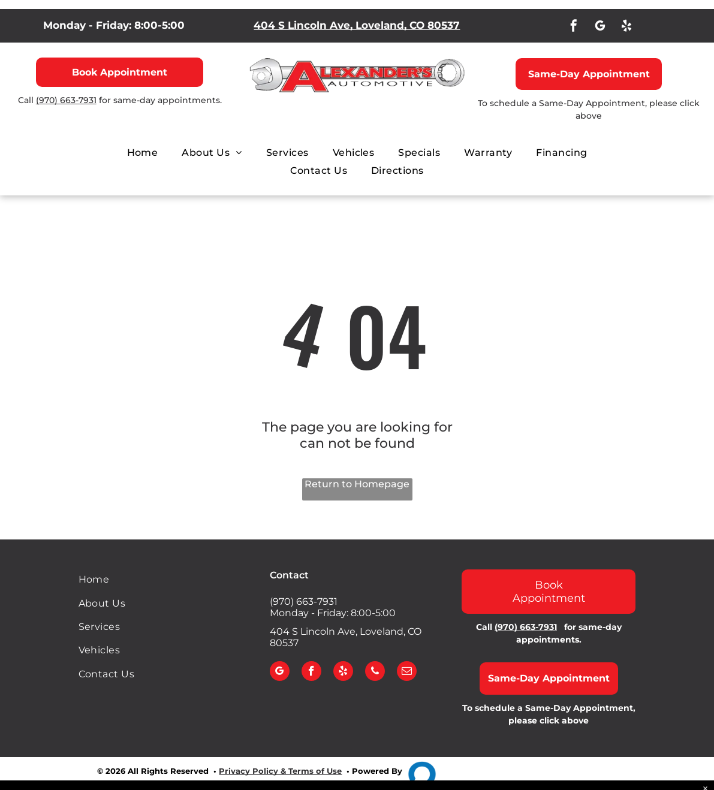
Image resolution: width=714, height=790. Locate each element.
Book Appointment (119, 72)
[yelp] (626, 27)
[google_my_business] (600, 27)
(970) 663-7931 (66, 100)
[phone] (375, 672)
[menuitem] (142, 152)
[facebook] (574, 27)
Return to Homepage (357, 484)
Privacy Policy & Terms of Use (280, 771)
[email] (407, 672)
